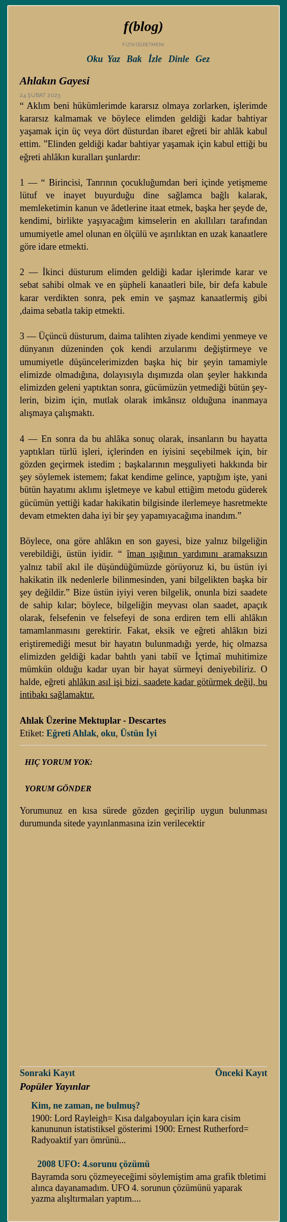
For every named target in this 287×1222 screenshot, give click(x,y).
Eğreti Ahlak (71, 733)
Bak (134, 59)
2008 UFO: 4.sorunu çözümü (93, 1164)
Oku (95, 59)
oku (108, 733)
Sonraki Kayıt (47, 1073)
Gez (202, 59)
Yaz (113, 59)
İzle (155, 59)
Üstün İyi (138, 733)
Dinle (178, 59)
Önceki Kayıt (241, 1073)
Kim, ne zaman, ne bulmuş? (85, 1105)
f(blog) (143, 26)
